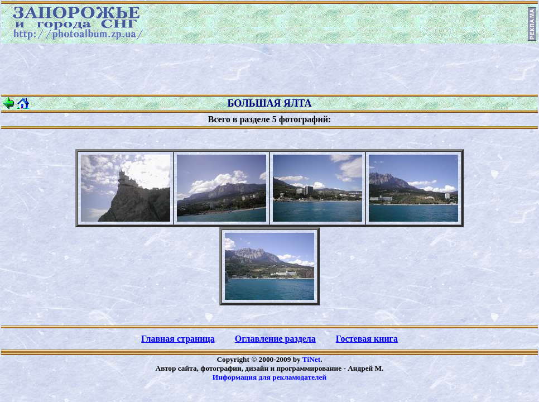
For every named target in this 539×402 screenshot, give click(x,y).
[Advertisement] (269, 69)
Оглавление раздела (275, 338)
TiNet (311, 359)
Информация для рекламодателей (269, 377)
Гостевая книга (367, 338)
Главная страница (178, 338)
